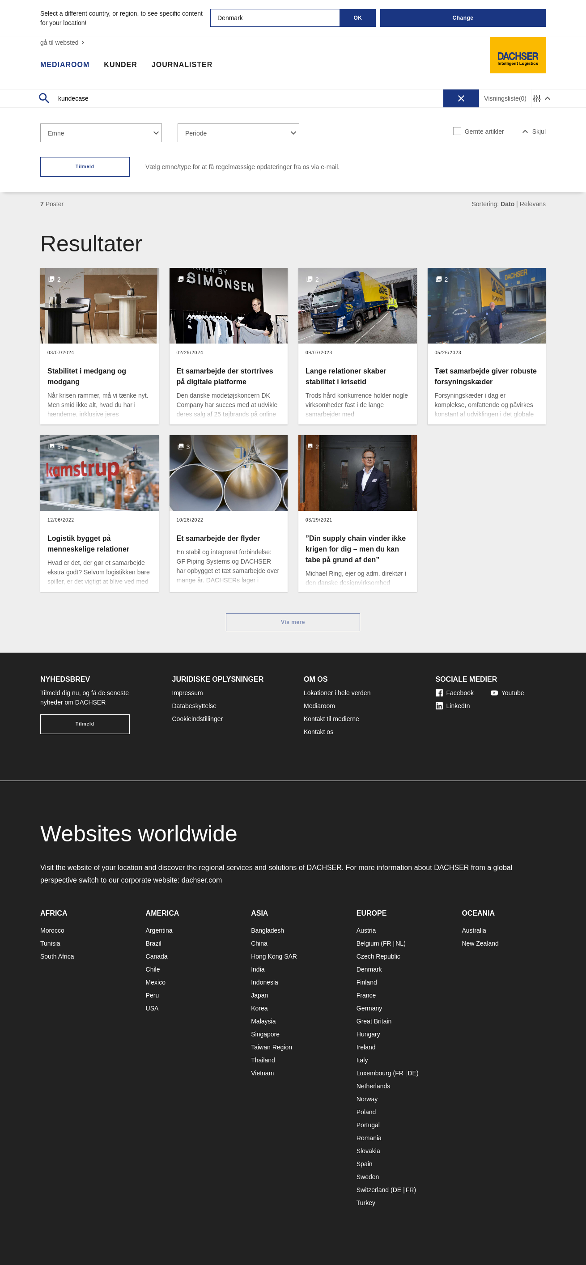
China (259, 943)
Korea (259, 1008)
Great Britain (374, 1021)
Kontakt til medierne (331, 718)
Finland (367, 982)
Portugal (368, 1125)
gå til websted (63, 42)
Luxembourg (374, 1073)
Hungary (368, 1034)
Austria (366, 930)
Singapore (265, 1034)
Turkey (366, 1202)
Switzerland (373, 1189)
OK (358, 18)
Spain (365, 1163)
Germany (369, 1008)
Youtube (507, 692)
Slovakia (368, 1151)
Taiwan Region (271, 1047)
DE (412, 1073)
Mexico (156, 982)
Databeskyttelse (194, 705)
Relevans (533, 204)
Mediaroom (64, 64)
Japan (259, 995)
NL (399, 943)
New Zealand (480, 943)
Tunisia (50, 943)
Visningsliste (505, 98)
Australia (474, 930)
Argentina (159, 930)
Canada (157, 956)
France (366, 995)
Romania (369, 1138)
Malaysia (263, 1021)
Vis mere (293, 622)
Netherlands (374, 1086)
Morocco (52, 930)
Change (462, 18)
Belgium (368, 943)
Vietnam (262, 1073)
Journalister (182, 64)
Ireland (366, 1047)
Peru (152, 995)
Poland (366, 1112)
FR (387, 943)
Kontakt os (318, 731)
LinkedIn (453, 705)
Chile (153, 969)
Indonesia (264, 982)
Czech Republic (378, 956)
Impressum (187, 692)
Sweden (368, 1176)
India (257, 969)
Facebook (455, 692)
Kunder (120, 64)
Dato (507, 204)
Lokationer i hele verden (337, 692)
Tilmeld (85, 166)
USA (152, 1008)
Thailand (263, 1060)
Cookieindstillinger (197, 718)
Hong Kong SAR (274, 956)
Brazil (153, 943)
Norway (367, 1099)
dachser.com (202, 880)
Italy (362, 1060)
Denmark (369, 969)
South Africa (57, 956)
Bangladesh (267, 930)
